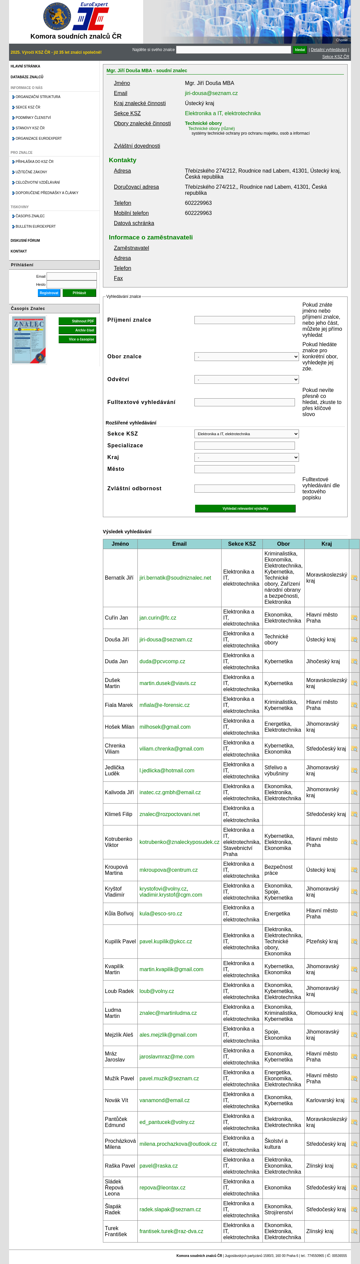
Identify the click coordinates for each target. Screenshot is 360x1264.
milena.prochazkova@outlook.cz (178, 1144)
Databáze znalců (27, 77)
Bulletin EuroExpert (36, 226)
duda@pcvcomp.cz (162, 661)
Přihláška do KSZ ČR (35, 162)
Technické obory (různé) (211, 128)
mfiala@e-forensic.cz (164, 705)
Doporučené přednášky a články (47, 193)
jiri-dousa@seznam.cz (211, 93)
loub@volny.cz (156, 991)
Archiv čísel (84, 330)
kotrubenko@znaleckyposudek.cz (179, 842)
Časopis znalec (30, 216)
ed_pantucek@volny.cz (166, 1122)
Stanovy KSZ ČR (30, 128)
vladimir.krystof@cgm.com (170, 895)
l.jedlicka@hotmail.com (166, 770)
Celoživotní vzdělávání (38, 182)
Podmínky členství (33, 118)
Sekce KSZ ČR (335, 56)
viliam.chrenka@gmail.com (171, 749)
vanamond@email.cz (164, 1100)
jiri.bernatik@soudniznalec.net (175, 578)
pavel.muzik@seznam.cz (169, 1078)
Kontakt (19, 251)
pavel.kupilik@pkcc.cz (165, 941)
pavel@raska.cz (158, 1166)
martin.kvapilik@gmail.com (171, 969)
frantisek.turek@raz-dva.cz (171, 1231)
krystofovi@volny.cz (162, 889)
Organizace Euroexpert (39, 138)
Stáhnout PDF (83, 321)
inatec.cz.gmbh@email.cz (170, 792)
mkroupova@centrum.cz (168, 870)
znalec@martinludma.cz (168, 1013)
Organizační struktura (38, 97)
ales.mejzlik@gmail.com (168, 1035)
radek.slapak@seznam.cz (170, 1209)
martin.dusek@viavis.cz (167, 683)
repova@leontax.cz (162, 1187)
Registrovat (49, 293)
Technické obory (203, 123)
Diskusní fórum (25, 240)
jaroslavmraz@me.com (166, 1056)
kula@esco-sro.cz (160, 913)
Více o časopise (81, 339)
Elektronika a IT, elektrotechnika (223, 113)
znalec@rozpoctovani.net (169, 814)
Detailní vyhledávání (329, 49)
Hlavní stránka (25, 66)
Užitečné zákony (31, 172)
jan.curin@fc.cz (157, 618)
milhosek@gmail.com (164, 727)
